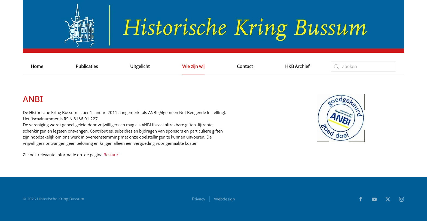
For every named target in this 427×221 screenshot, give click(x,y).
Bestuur (110, 154)
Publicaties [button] (87, 66)
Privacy (198, 199)
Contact (245, 66)
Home (37, 66)
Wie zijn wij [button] (193, 66)
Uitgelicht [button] (140, 66)
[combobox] (363, 67)
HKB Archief (297, 66)
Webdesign (224, 199)
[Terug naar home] (213, 26)
